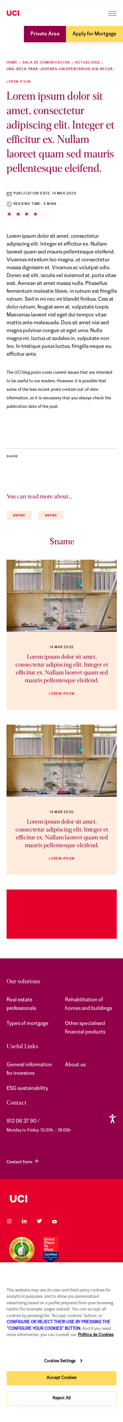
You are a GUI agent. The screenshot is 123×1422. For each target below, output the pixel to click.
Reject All (61, 1398)
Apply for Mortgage (94, 34)
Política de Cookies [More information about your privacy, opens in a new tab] (95, 1335)
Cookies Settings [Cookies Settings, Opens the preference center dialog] (59, 1361)
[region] (61, 1342)
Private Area (45, 34)
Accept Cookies (61, 1378)
